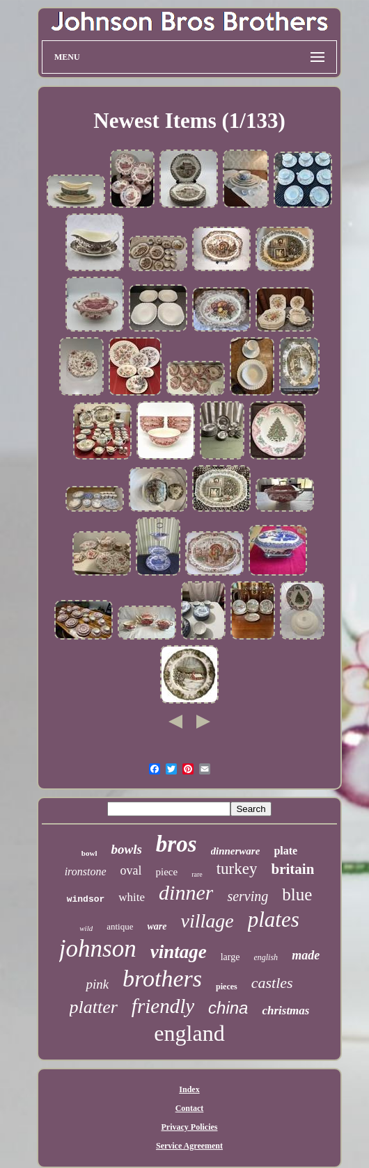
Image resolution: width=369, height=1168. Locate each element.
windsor (86, 899)
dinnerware (235, 851)
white (131, 897)
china (228, 1007)
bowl (89, 853)
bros (176, 844)
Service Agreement (189, 1146)
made (306, 955)
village (206, 921)
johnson (97, 948)
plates (273, 919)
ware (156, 926)
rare (197, 874)
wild (86, 928)
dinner (186, 892)
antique (120, 926)
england (189, 1033)
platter (94, 1007)
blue (297, 894)
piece (167, 871)
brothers (162, 978)
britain (292, 869)
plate (285, 851)
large (230, 957)
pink (97, 984)
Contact (189, 1108)
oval (131, 870)
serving (247, 896)
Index (189, 1089)
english (265, 957)
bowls (126, 849)
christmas (285, 1010)
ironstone (86, 871)
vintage (178, 951)
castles (272, 982)
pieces (226, 986)
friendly (163, 1006)
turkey (237, 868)
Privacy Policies (190, 1127)
